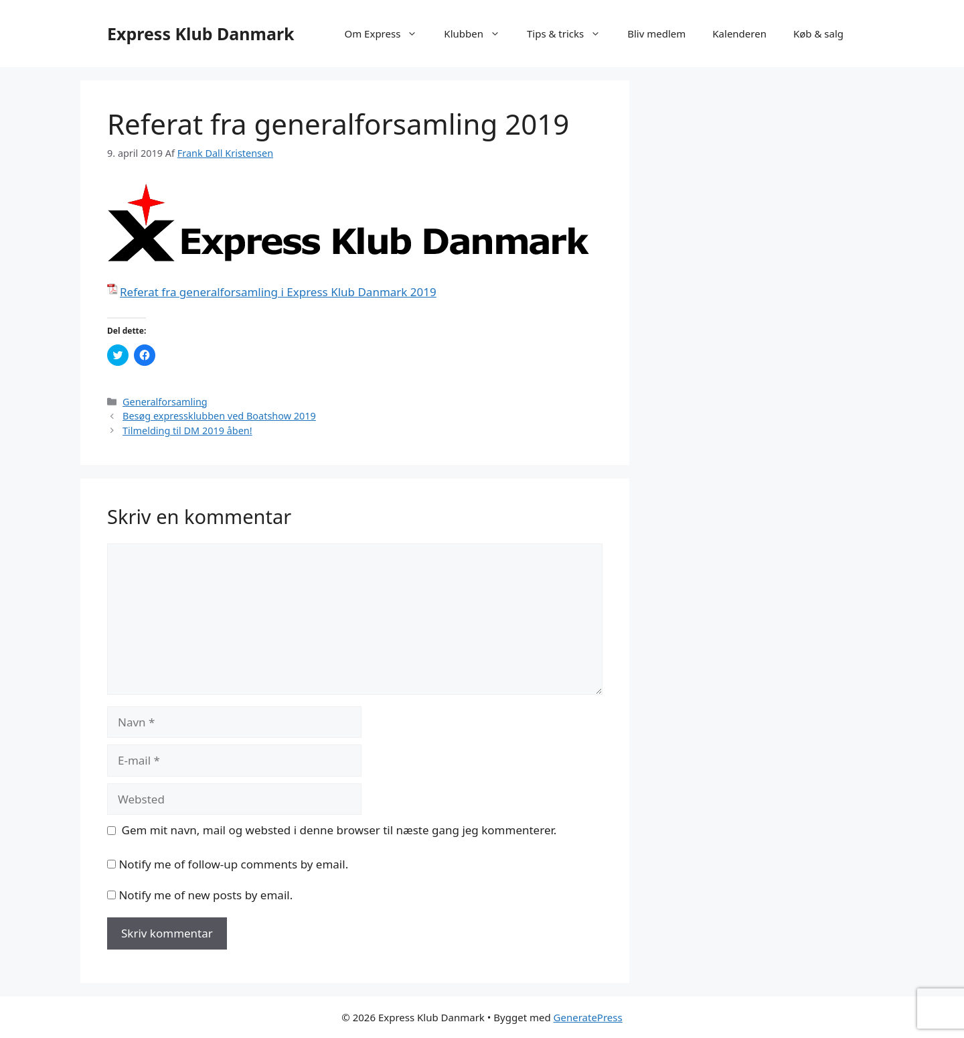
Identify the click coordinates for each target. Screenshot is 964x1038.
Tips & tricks (570, 33)
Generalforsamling (165, 401)
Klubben (478, 33)
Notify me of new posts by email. (205, 895)
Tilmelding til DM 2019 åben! (187, 430)
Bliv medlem (656, 33)
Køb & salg (818, 33)
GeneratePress (588, 1017)
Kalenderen (739, 33)
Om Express (387, 33)
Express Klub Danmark (201, 33)
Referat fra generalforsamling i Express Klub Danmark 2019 (278, 292)
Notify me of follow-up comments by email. (233, 864)
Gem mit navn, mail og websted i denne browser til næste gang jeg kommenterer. (339, 830)
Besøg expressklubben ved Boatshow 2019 (219, 415)
